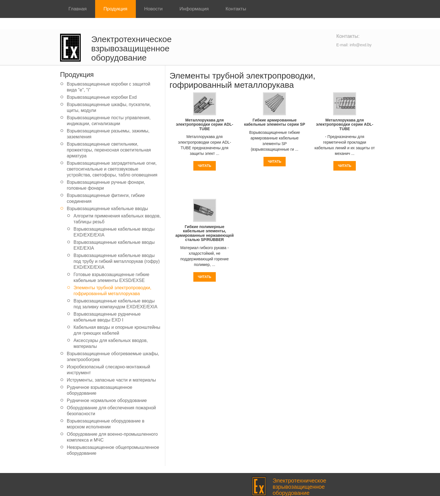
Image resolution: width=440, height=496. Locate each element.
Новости (153, 9)
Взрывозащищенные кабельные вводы (107, 208)
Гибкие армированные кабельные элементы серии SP (274, 122)
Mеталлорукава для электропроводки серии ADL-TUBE (204, 124)
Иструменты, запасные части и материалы (111, 380)
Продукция (115, 9)
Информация (194, 9)
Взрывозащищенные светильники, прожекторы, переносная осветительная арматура (109, 150)
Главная (77, 9)
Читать (204, 166)
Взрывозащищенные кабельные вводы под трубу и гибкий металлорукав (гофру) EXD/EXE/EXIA (117, 261)
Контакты (236, 9)
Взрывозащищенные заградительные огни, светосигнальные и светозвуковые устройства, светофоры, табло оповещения (112, 169)
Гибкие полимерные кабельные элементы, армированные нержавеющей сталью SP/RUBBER (204, 233)
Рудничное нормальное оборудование (107, 400)
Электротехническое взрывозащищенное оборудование (131, 48)
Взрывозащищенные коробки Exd (102, 97)
